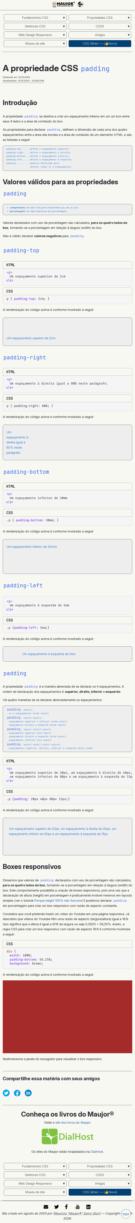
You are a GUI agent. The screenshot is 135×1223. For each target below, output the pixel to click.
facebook (67, 1205)
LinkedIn (88, 1205)
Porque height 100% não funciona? (59, 899)
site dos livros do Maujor (72, 1121)
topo (126, 1214)
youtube (78, 1205)
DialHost (97, 1150)
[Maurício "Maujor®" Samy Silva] (77, 1212)
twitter (57, 1205)
